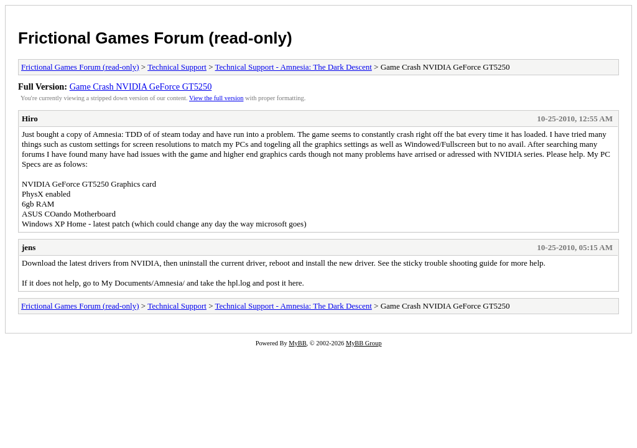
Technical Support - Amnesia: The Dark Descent (293, 67)
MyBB (297, 343)
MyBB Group (363, 343)
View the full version (216, 98)
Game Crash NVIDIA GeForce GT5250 (141, 86)
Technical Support (177, 67)
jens (28, 247)
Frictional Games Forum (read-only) (155, 38)
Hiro (30, 118)
